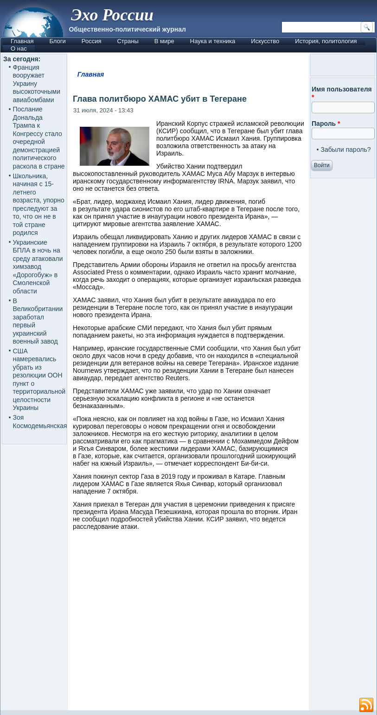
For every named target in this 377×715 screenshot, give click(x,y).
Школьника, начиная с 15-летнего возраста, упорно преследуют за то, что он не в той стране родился (38, 204)
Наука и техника (213, 41)
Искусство (265, 41)
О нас (19, 48)
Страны (127, 41)
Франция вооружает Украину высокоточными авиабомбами (36, 84)
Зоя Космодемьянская (40, 421)
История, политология (326, 41)
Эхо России (112, 15)
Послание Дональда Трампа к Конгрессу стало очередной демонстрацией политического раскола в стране (39, 137)
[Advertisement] (188, 624)
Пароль (326, 123)
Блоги (57, 41)
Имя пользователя (342, 93)
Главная (22, 41)
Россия (92, 41)
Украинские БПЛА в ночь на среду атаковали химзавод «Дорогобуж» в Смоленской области (38, 267)
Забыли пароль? (346, 149)
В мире (164, 41)
